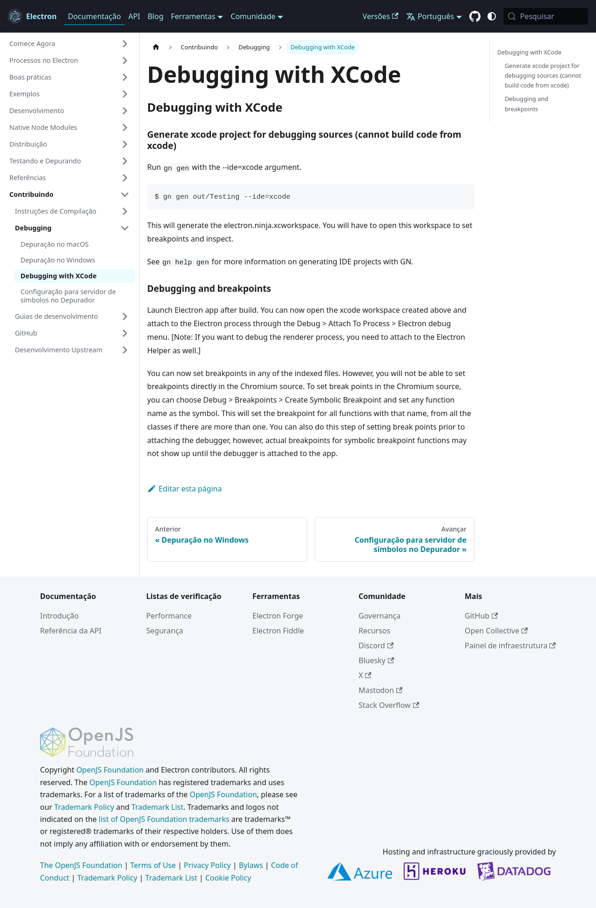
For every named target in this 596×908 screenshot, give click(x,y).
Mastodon (380, 690)
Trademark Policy (84, 807)
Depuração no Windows (57, 260)
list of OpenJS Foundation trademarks (164, 819)
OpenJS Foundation (110, 770)
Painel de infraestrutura (510, 645)
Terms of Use (153, 865)
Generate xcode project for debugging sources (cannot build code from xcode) (543, 75)
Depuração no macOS (54, 244)
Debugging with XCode (58, 275)
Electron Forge (277, 616)
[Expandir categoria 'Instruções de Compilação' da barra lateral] (125, 211)
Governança (379, 616)
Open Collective (496, 631)
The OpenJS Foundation (81, 865)
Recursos (374, 631)
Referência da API (71, 631)
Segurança (164, 631)
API (134, 16)
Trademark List (157, 807)
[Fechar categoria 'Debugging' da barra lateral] (125, 228)
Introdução (59, 616)
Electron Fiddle (278, 631)
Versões (381, 16)
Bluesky (376, 660)
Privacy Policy (207, 865)
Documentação (94, 16)
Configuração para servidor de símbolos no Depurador (68, 295)
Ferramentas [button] (193, 16)
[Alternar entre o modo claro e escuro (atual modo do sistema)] (491, 16)
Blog (155, 16)
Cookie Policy (228, 878)
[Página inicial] (156, 47)
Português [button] (430, 16)
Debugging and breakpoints (526, 103)
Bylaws (251, 865)
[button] (69, 43)
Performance (169, 616)
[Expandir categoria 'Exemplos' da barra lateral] (125, 94)
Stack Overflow (389, 705)
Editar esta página (184, 489)
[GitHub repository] (475, 17)
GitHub (481, 616)
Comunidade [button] (252, 16)
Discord (376, 645)
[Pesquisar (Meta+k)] (546, 16)
